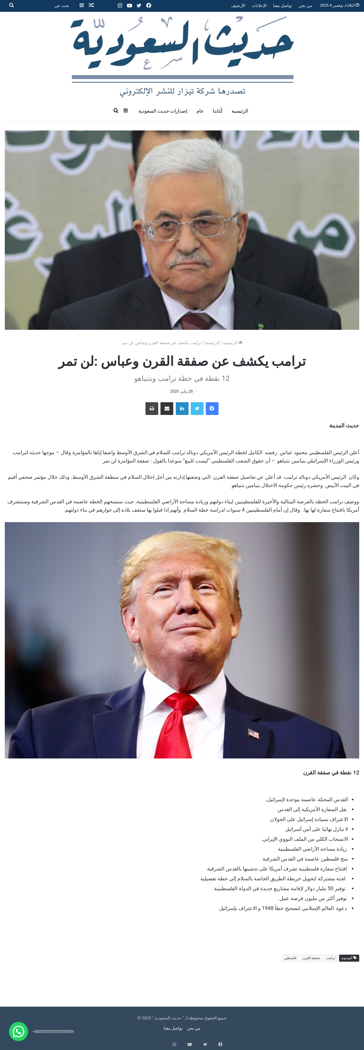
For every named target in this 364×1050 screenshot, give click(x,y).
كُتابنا (218, 111)
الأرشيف (238, 5)
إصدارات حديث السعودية (162, 111)
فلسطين (290, 958)
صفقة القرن (311, 958)
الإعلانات (259, 5)
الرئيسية (240, 111)
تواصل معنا (282, 5)
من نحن (305, 5)
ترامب (330, 958)
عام (200, 111)
